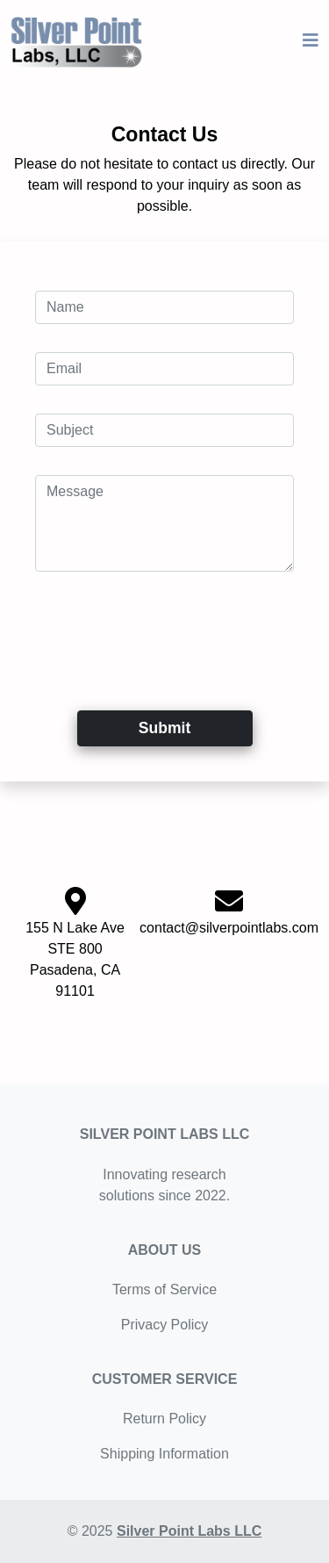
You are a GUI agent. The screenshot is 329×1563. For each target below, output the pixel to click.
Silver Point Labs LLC (189, 1530)
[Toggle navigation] (310, 40)
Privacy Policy (165, 1324)
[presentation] (168, 634)
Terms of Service (164, 1289)
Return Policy (164, 1418)
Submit (165, 728)
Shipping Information (164, 1453)
